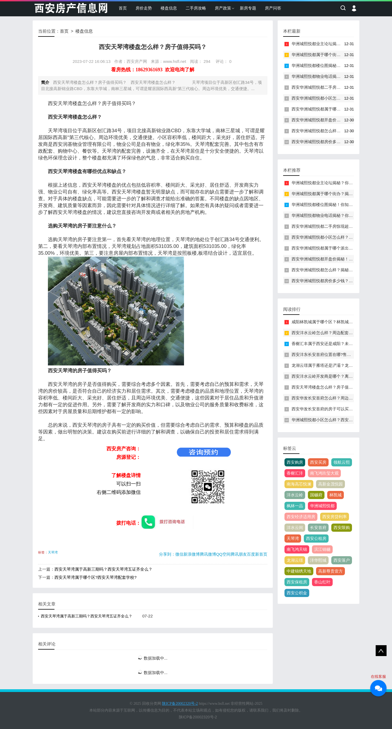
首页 (123, 8)
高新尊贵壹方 (330, 571)
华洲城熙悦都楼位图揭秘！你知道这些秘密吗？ (334, 65)
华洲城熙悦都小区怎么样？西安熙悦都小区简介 (334, 419)
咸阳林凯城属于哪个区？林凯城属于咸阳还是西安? (338, 321)
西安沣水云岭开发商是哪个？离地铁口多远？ (332, 376)
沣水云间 (295, 527)
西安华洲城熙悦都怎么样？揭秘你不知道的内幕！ (336, 130)
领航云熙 (341, 462)
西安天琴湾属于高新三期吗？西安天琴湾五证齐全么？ (103, 569)
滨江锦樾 (322, 549)
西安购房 (295, 462)
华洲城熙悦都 (322, 505)
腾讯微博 (208, 554)
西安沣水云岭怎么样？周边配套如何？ (326, 332)
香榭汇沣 (295, 473)
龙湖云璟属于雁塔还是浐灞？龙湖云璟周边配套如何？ (341, 365)
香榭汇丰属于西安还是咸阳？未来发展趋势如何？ (336, 343)
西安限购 (341, 527)
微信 (179, 554)
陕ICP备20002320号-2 (198, 717)
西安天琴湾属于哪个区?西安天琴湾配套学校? (95, 577)
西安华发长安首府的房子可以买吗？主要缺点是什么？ (341, 409)
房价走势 (144, 8)
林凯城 (335, 495)
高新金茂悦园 (330, 484)
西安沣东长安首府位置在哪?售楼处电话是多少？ (335, 354)
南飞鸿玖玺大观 (324, 473)
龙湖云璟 (295, 560)
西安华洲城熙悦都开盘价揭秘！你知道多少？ (332, 120)
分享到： (167, 554)
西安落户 (341, 560)
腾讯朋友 (239, 554)
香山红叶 (322, 582)
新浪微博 (191, 554)
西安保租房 (297, 582)
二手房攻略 (196, 8)
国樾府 (316, 495)
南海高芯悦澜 (299, 484)
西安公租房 (316, 538)
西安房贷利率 (334, 516)
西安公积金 (297, 592)
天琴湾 (53, 552)
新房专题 (248, 8)
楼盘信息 (169, 8)
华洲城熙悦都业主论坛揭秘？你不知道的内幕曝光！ (338, 43)
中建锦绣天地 (299, 571)
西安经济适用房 (301, 516)
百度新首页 (257, 554)
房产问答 (273, 8)
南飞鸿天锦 (297, 549)
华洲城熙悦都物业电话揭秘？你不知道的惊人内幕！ (338, 76)
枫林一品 (295, 505)
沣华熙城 (318, 560)
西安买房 (318, 462)
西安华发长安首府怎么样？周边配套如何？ (330, 398)
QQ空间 (223, 554)
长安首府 (318, 527)
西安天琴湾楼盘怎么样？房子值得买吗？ (328, 387)
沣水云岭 (295, 495)
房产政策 (223, 8)
